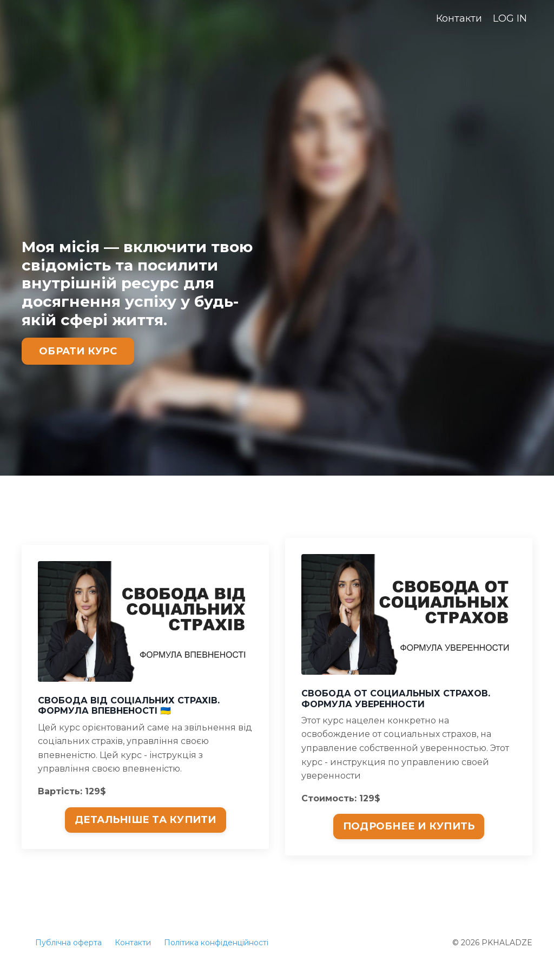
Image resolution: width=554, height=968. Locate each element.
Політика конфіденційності (216, 942)
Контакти (459, 18)
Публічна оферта (68, 942)
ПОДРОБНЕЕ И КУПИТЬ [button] (409, 826)
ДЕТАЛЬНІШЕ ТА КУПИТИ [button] (145, 820)
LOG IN (510, 18)
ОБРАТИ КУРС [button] (78, 351)
